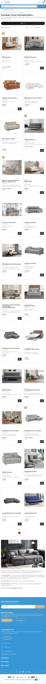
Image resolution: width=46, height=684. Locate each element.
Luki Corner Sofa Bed (30, 222)
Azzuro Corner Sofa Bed (8, 222)
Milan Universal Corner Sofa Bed (33, 98)
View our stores (19, 620)
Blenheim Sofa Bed (29, 305)
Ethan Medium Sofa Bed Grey (32, 390)
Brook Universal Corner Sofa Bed (11, 348)
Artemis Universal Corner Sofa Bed (11, 513)
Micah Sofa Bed (6, 57)
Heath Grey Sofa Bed (30, 263)
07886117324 (7, 647)
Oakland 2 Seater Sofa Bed (9, 98)
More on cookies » (23, 681)
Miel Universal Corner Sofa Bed (10, 430)
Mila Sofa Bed (28, 181)
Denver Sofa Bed (6, 390)
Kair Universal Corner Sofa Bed (32, 430)
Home (2, 12)
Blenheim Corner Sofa (30, 57)
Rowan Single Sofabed (30, 471)
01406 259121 (7, 643)
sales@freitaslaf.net (8, 651)
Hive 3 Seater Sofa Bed (8, 138)
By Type (15, 12)
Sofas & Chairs (9, 12)
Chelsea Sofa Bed (7, 472)
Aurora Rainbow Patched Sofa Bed (11, 264)
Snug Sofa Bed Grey (29, 139)
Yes (36, 679)
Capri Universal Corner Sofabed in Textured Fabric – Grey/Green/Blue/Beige (11, 306)
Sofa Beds (21, 12)
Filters (23, 23)
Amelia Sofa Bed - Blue (30, 513)
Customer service (7, 620)
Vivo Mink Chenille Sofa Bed (31, 349)
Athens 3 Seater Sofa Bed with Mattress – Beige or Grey (10, 181)
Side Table (14, 588)
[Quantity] (38, 68)
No (39, 679)
